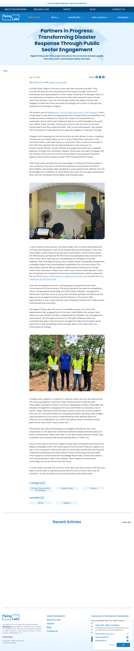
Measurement (102, 637)
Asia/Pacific (75, 17)
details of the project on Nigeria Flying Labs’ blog (64, 276)
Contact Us (118, 9)
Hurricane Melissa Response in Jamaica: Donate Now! (67, 3)
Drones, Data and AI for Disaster (40, 489)
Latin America (100, 17)
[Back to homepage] (11, 17)
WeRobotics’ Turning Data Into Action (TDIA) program (73, 112)
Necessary (104, 634)
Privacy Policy (8, 637)
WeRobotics (7, 627)
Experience (100, 641)
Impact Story (67, 488)
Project (93, 488)
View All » (126, 522)
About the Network (15, 9)
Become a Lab (41, 9)
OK (123, 645)
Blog (93, 9)
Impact (67, 9)
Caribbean (124, 17)
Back (5, 71)
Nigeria (67, 503)
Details (112, 645)
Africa (55, 17)
